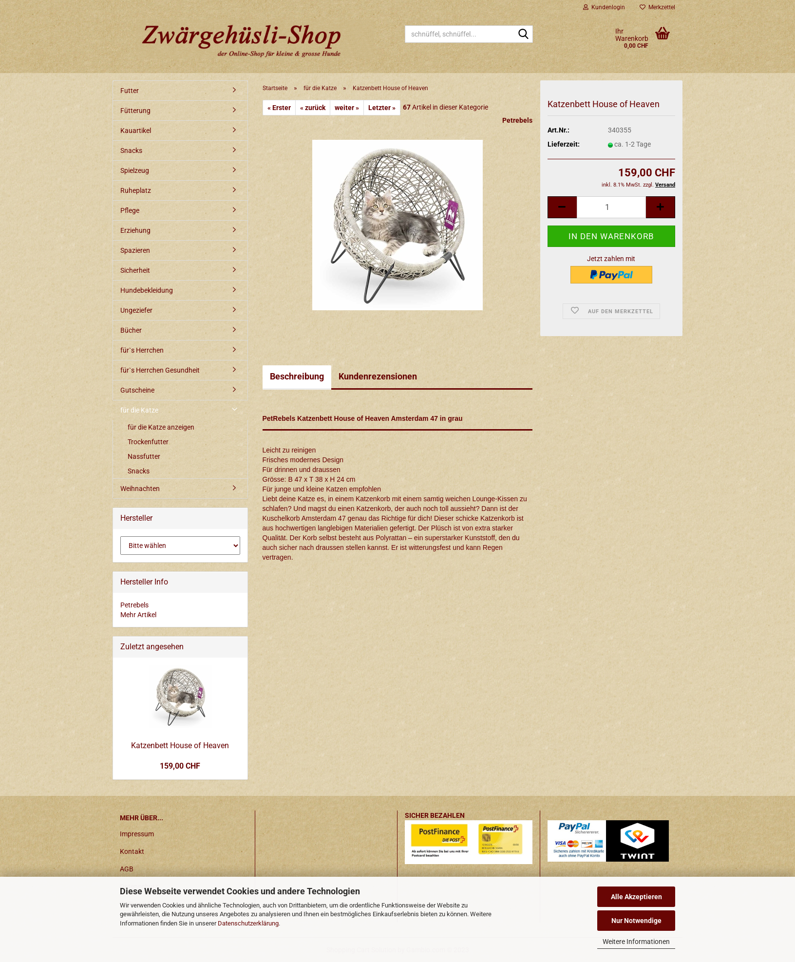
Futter (129, 90)
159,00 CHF (180, 766)
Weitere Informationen (636, 941)
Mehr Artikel (138, 615)
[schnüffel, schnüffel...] (523, 34)
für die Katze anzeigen (161, 427)
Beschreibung (297, 376)
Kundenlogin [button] (604, 7)
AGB (126, 869)
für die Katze (139, 410)
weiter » (347, 108)
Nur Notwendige (636, 920)
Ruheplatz (135, 190)
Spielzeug (134, 170)
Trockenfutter (148, 442)
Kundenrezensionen (378, 376)
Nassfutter (144, 456)
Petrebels (517, 120)
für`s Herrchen (142, 350)
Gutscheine (137, 390)
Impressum (137, 834)
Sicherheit (135, 270)
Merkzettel (657, 7)
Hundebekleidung (146, 290)
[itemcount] (611, 207)
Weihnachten (140, 488)
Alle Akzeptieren (636, 897)
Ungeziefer (136, 310)
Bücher (131, 330)
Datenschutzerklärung (248, 923)
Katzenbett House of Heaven (180, 745)
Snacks (131, 150)
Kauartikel (135, 130)
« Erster (279, 108)
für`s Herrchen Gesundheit (160, 370)
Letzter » (382, 108)
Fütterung (135, 110)
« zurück (312, 108)
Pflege (129, 210)
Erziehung (135, 230)
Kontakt (132, 851)
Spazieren (135, 250)
